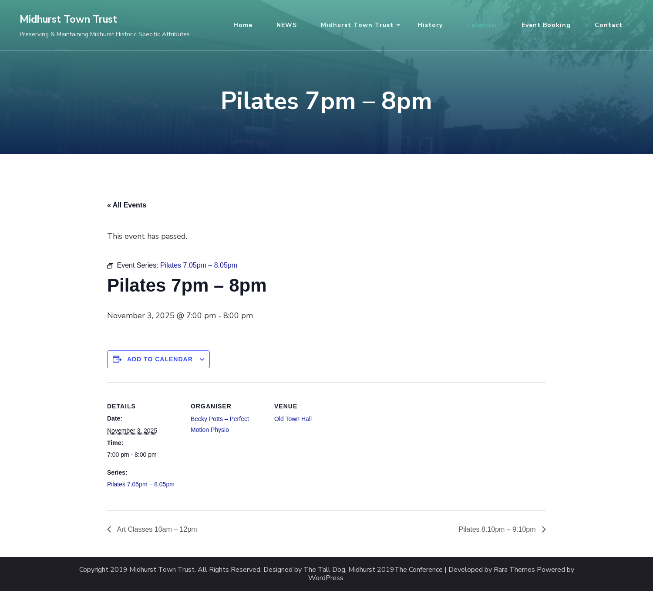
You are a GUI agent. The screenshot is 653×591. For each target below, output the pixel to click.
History (430, 25)
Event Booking (546, 25)
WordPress (325, 578)
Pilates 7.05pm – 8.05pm (141, 484)
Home (242, 25)
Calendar (482, 25)
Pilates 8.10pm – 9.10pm (498, 529)
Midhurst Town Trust (68, 19)
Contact (609, 25)
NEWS (286, 25)
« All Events (126, 205)
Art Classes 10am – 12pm (156, 529)
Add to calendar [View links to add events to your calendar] (160, 359)
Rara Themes (514, 570)
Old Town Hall (293, 418)
